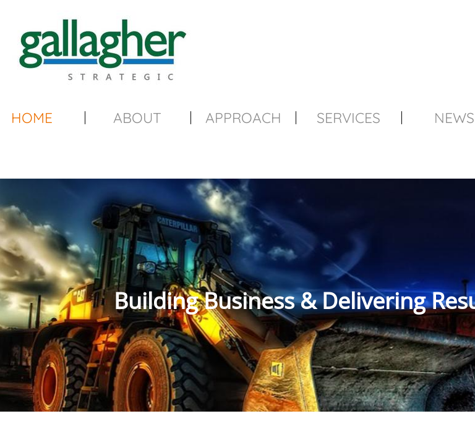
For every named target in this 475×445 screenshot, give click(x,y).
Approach (243, 118)
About (137, 118)
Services (348, 118)
